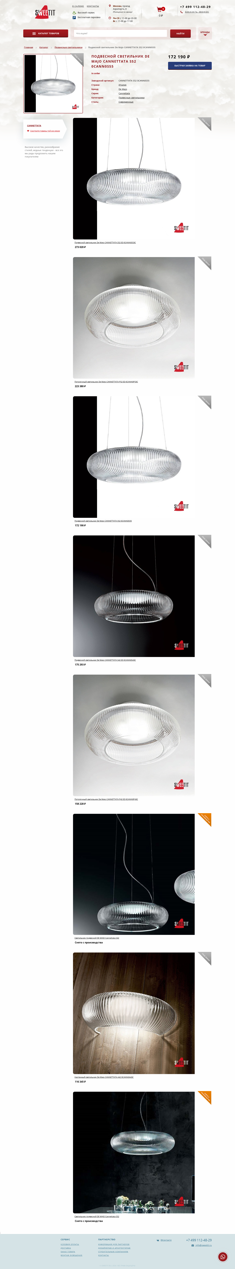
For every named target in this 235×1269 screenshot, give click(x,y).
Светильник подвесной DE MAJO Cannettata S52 (97, 1216)
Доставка (66, 1248)
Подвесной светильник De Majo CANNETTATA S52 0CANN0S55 (103, 520)
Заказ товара (68, 1252)
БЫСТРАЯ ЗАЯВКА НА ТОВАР (189, 65)
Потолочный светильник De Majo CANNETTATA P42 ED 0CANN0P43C (106, 799)
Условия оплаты (70, 1244)
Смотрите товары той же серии (45, 130)
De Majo (123, 89)
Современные (126, 101)
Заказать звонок (197, 12)
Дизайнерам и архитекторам (114, 1248)
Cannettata (124, 93)
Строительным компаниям (113, 1252)
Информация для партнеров (113, 1244)
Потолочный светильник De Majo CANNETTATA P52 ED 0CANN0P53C (106, 381)
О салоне (78, 6)
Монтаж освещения (71, 1255)
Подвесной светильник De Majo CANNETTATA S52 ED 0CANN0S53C (105, 242)
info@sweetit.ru (203, 1245)
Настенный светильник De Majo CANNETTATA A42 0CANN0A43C (104, 1077)
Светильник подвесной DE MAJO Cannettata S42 (97, 938)
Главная (28, 47)
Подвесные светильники (68, 47)
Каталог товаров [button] (48, 33)
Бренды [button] (205, 32)
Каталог (43, 47)
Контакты (93, 6)
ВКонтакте (166, 1240)
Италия (122, 84)
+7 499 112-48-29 (195, 7)
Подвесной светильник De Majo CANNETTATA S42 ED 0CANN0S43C (105, 660)
